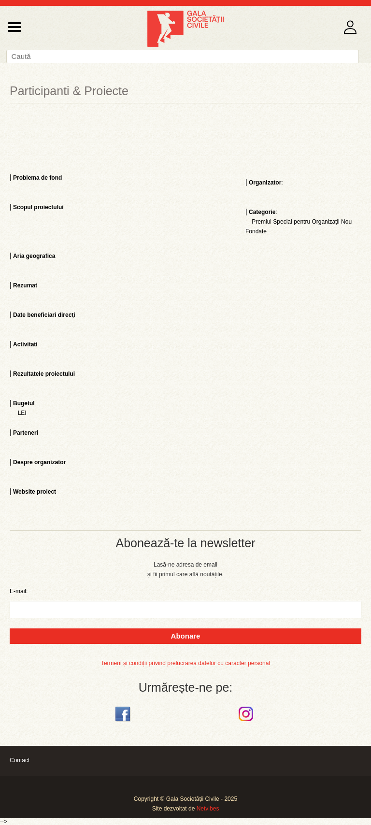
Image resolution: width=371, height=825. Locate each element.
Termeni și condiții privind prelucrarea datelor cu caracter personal (185, 663)
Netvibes (208, 808)
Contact (19, 760)
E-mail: (19, 591)
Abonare (185, 636)
